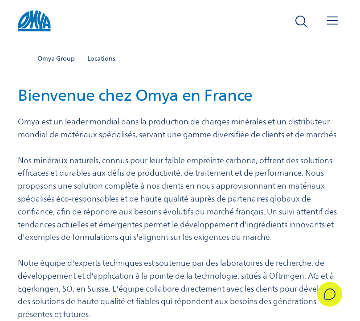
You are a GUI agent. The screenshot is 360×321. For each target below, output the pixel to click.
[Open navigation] (332, 21)
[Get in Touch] (329, 294)
